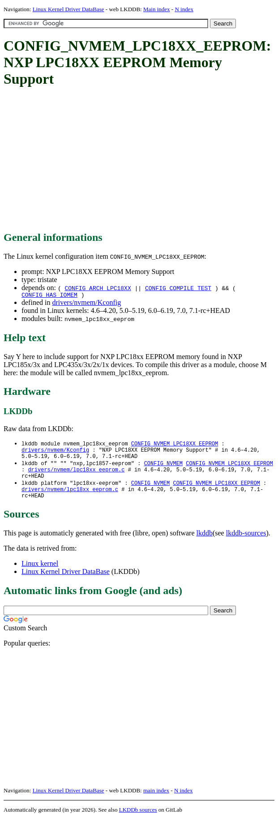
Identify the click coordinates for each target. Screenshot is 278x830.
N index (184, 9)
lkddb (205, 544)
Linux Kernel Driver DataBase (68, 9)
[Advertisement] (141, 159)
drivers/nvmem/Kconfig (86, 304)
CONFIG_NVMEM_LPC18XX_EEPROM (174, 445)
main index (156, 801)
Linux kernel (39, 574)
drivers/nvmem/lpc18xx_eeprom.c (76, 475)
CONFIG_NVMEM (163, 468)
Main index (156, 9)
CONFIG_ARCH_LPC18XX (97, 288)
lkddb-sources (246, 544)
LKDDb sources (138, 820)
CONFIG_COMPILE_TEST (178, 288)
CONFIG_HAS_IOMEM (49, 296)
